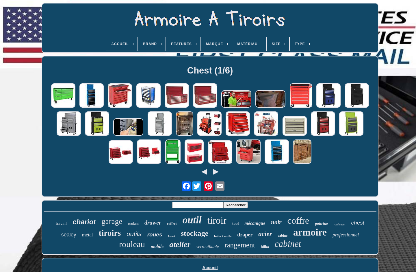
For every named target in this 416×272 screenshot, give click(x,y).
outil (192, 220)
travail (61, 223)
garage (111, 221)
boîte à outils (222, 236)
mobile (157, 246)
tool (235, 223)
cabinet (288, 244)
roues (154, 234)
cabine (282, 236)
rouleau (132, 244)
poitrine (321, 223)
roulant (133, 223)
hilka (265, 247)
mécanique (254, 223)
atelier (179, 244)
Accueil (210, 267)
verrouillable (207, 246)
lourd (171, 236)
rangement (239, 245)
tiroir (216, 220)
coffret (172, 224)
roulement (339, 224)
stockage (194, 233)
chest (357, 223)
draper (244, 235)
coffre (298, 220)
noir (276, 222)
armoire (310, 232)
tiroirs (110, 233)
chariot (84, 222)
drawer (152, 222)
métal (87, 235)
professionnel (346, 235)
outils (134, 234)
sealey (68, 235)
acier (265, 234)
